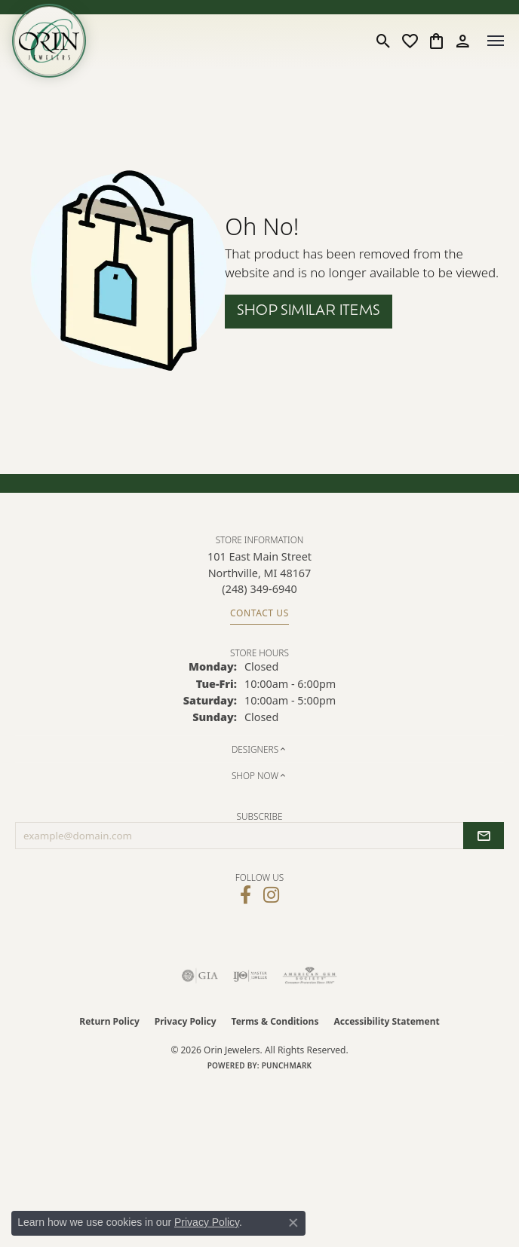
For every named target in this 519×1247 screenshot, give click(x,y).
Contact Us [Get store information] (259, 613)
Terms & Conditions (275, 1021)
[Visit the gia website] (200, 975)
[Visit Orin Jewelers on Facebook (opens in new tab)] (245, 895)
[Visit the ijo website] (250, 975)
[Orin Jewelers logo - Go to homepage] (49, 41)
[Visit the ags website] (310, 975)
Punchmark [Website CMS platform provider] (287, 1065)
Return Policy (109, 1021)
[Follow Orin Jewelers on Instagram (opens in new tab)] (271, 895)
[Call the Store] (259, 589)
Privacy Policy (186, 1021)
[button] (383, 41)
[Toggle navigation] (495, 40)
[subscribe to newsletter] (483, 835)
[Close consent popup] (293, 1222)
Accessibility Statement (386, 1021)
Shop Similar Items (308, 311)
